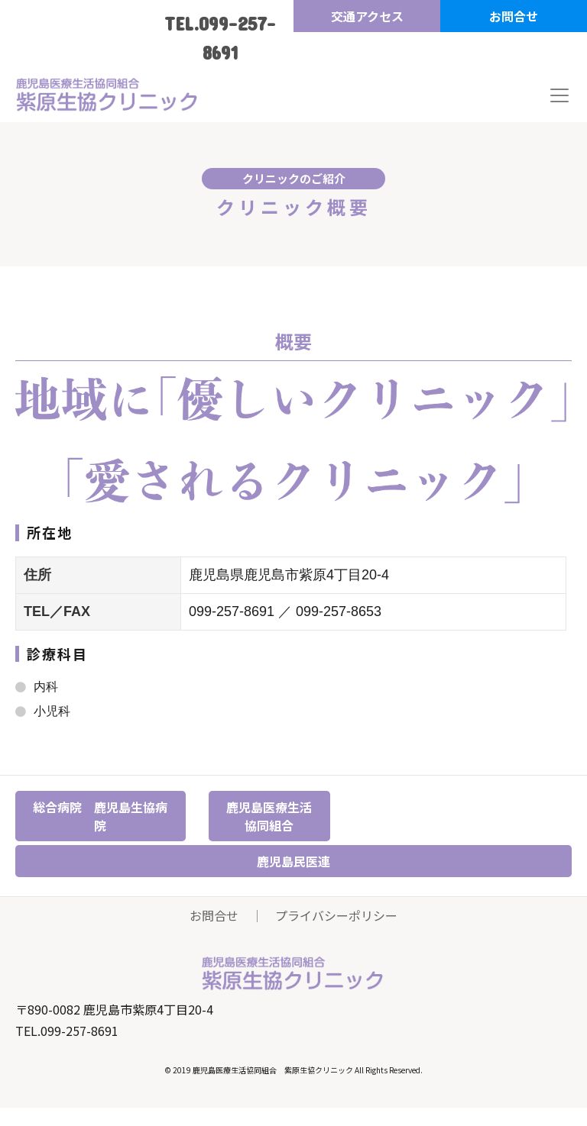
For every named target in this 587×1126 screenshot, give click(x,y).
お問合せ (513, 16)
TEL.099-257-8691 (220, 37)
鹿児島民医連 (293, 861)
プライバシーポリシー (336, 915)
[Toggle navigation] (559, 95)
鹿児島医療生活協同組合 (269, 816)
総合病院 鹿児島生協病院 (100, 816)
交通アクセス (367, 16)
